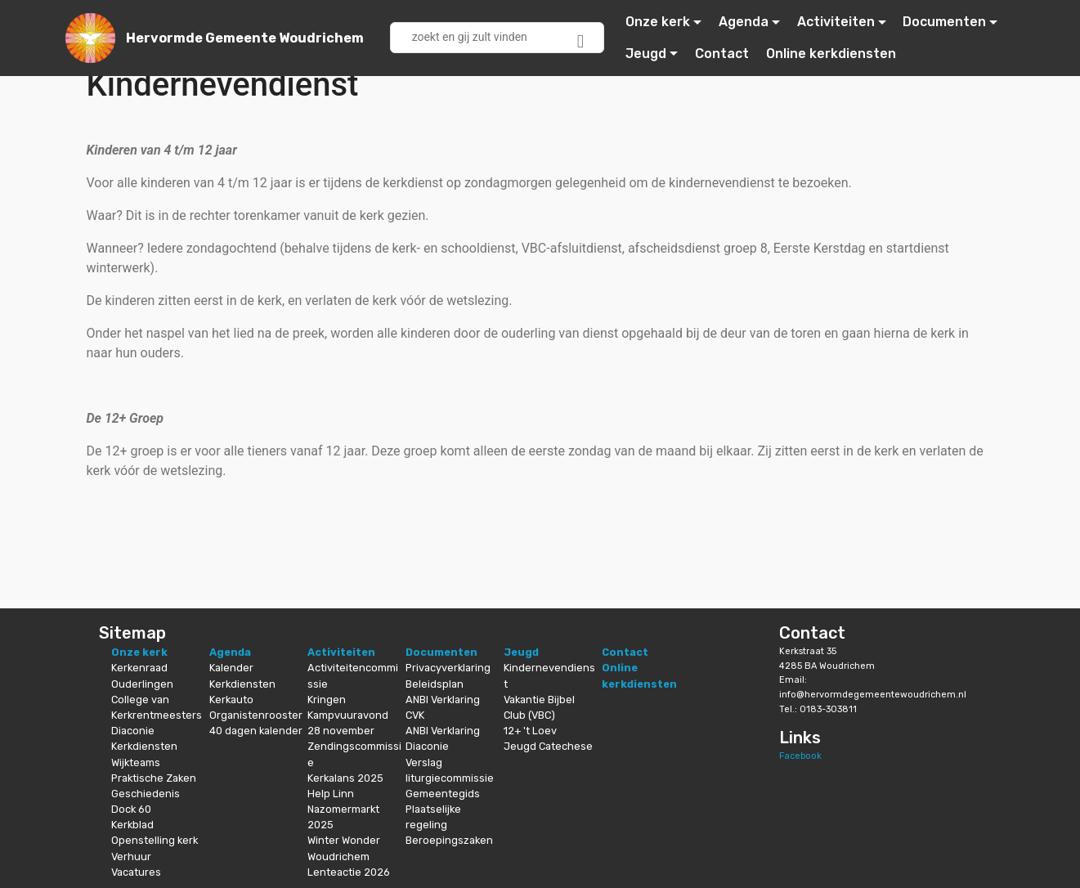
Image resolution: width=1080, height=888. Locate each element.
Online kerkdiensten (831, 53)
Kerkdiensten (144, 746)
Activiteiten (836, 21)
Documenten (944, 21)
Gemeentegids (443, 793)
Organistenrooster (255, 715)
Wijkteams (135, 762)
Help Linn (330, 793)
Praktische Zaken (153, 778)
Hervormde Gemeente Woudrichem (245, 38)
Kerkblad (132, 824)
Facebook (800, 756)
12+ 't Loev (530, 730)
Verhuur (131, 856)
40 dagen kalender (255, 730)
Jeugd (645, 53)
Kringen (326, 699)
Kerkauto (231, 699)
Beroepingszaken (449, 840)
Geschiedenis (145, 793)
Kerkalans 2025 (345, 778)
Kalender (231, 668)
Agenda (744, 21)
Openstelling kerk (154, 840)
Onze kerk (657, 21)
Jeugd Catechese (548, 746)
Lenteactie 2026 (348, 872)
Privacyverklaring (448, 668)
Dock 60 (131, 809)
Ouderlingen (142, 684)
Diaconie (133, 730)
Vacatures (136, 872)
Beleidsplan (435, 684)
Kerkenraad (139, 668)
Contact (722, 53)
